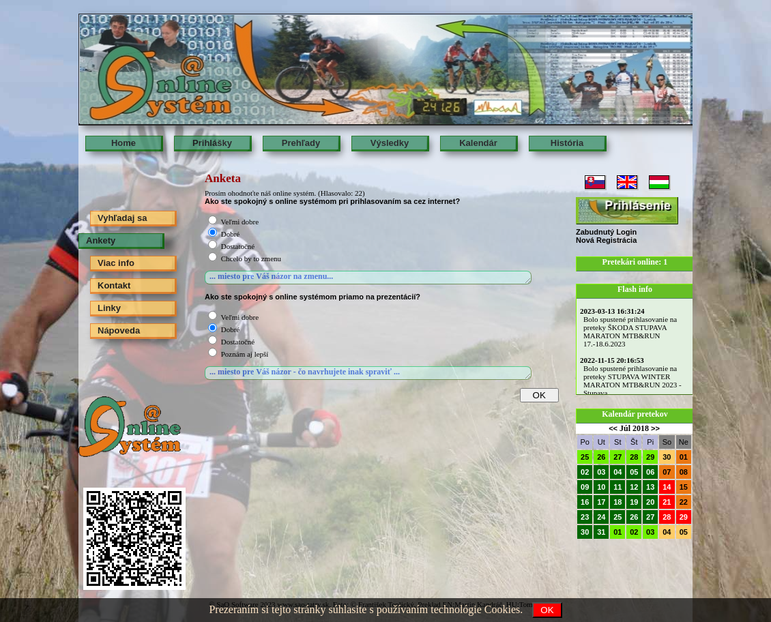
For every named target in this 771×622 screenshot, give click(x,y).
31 (601, 532)
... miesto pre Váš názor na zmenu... (368, 277)
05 (634, 472)
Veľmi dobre (240, 222)
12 (634, 487)
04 (617, 472)
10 (601, 487)
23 (585, 517)
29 (650, 457)
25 (585, 457)
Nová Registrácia (606, 240)
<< (613, 428)
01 (684, 457)
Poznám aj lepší (245, 354)
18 (617, 502)
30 (667, 457)
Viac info (116, 263)
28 (634, 457)
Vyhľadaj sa (122, 218)
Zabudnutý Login (606, 232)
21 (667, 502)
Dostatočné (237, 246)
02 (585, 472)
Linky (109, 308)
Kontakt (114, 285)
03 (601, 472)
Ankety (100, 240)
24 (601, 517)
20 (650, 502)
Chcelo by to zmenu (251, 258)
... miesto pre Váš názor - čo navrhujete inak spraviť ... (368, 373)
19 (634, 502)
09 (585, 487)
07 (667, 472)
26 (601, 457)
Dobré (230, 234)
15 (684, 487)
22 (684, 502)
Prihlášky (212, 143)
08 (684, 472)
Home (123, 143)
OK (546, 610)
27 (617, 457)
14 (667, 487)
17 (601, 502)
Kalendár (478, 143)
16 (585, 502)
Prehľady (301, 143)
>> (655, 428)
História (567, 143)
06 (650, 472)
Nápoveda (119, 330)
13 (650, 487)
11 (617, 487)
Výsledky (389, 143)
